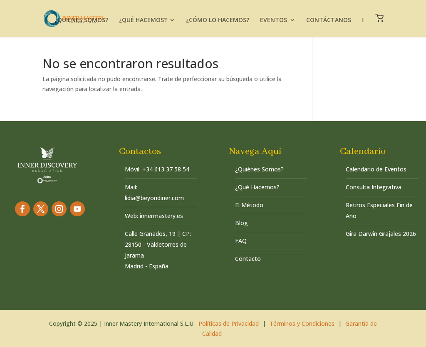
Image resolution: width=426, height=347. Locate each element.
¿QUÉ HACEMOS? (143, 20)
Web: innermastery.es (154, 216)
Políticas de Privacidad (228, 323)
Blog (241, 223)
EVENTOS (273, 20)
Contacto (248, 259)
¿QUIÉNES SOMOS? (81, 20)
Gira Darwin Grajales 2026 (381, 234)
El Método (249, 205)
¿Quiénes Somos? (259, 169)
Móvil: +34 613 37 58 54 (157, 169)
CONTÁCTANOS (328, 20)
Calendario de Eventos (376, 169)
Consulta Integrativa (373, 187)
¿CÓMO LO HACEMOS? (217, 20)
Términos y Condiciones (302, 323)
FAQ (241, 241)
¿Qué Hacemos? (257, 187)
